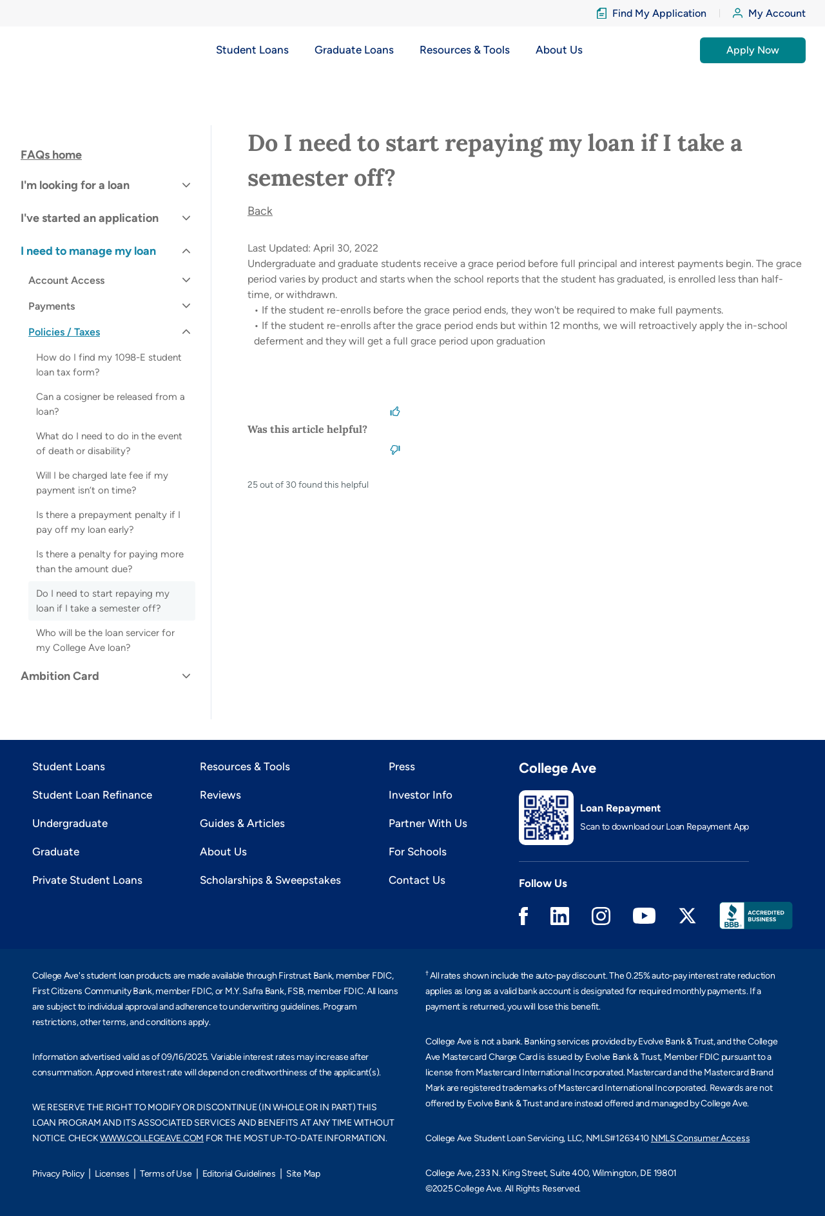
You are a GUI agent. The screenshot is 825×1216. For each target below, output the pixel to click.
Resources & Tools (245, 766)
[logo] (59, 50)
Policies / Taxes (64, 332)
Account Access (66, 280)
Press (402, 766)
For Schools (418, 851)
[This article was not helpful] (395, 448)
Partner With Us (428, 823)
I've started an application (90, 218)
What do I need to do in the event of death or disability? (109, 443)
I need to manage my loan (88, 251)
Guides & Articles (242, 823)
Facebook (523, 916)
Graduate (55, 851)
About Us (223, 851)
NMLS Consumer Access (700, 1138)
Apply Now (752, 50)
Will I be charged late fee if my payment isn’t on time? (102, 483)
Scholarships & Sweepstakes (270, 879)
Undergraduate (70, 823)
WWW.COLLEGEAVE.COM (152, 1138)
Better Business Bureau (756, 916)
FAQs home (51, 155)
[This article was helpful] (395, 409)
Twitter (687, 915)
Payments (51, 306)
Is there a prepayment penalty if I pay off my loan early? (108, 522)
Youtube (644, 916)
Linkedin (559, 916)
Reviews (220, 794)
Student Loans (68, 766)
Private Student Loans (87, 879)
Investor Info (420, 794)
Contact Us (417, 879)
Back (260, 211)
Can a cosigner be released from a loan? (110, 404)
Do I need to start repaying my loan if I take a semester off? (103, 601)
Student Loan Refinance (92, 794)
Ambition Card (60, 676)
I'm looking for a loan (75, 185)
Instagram (601, 916)
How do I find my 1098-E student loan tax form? (109, 365)
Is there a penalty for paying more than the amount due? (110, 561)
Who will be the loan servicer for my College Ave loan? (105, 640)
